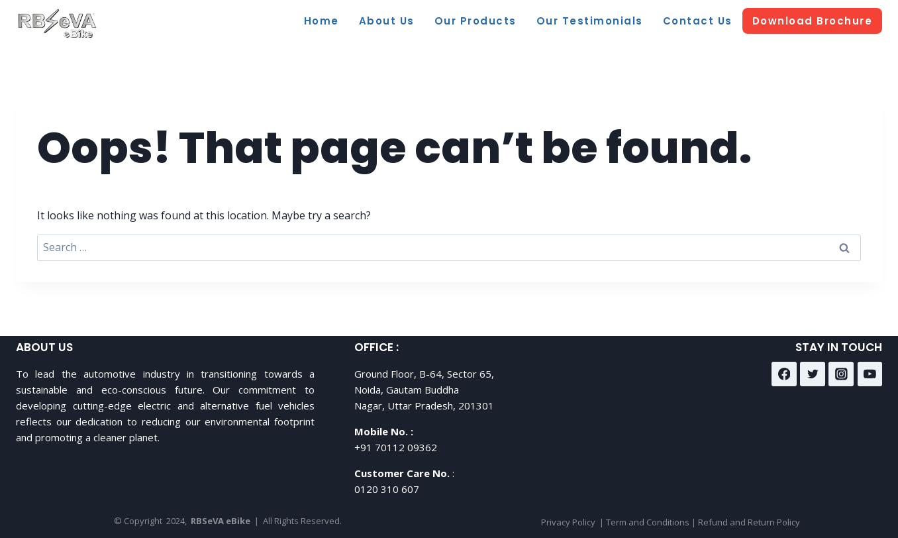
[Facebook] (784, 374)
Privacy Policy (568, 522)
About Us (387, 21)
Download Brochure (812, 21)
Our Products (475, 21)
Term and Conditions (647, 522)
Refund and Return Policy (749, 522)
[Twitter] (812, 374)
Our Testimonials (589, 21)
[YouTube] (870, 374)
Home (321, 21)
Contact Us (697, 21)
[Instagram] (841, 374)
